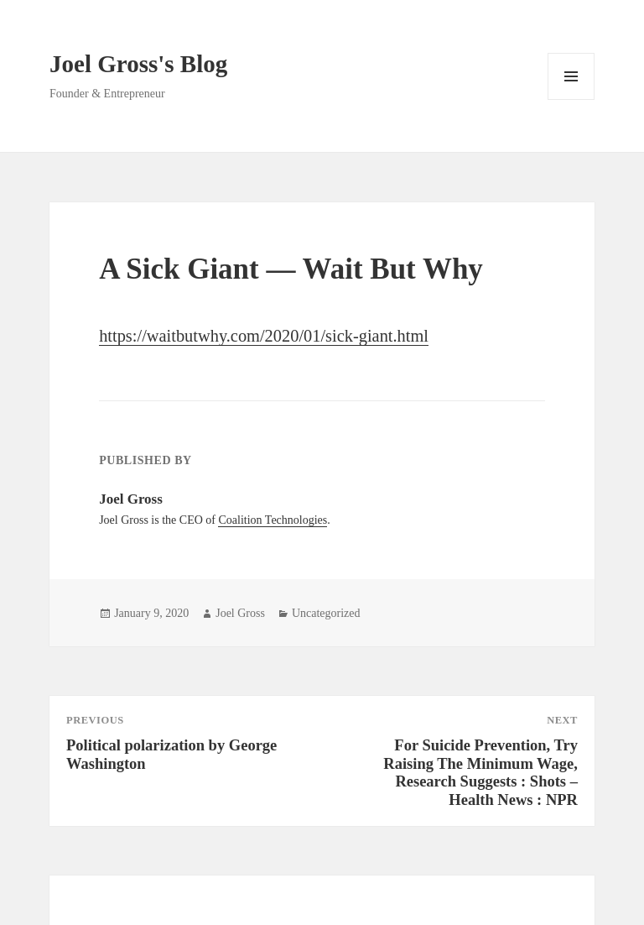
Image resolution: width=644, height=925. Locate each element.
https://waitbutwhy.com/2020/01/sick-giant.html (263, 336)
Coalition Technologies (272, 520)
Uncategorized (326, 613)
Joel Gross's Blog (138, 63)
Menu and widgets (571, 99)
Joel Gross (240, 613)
